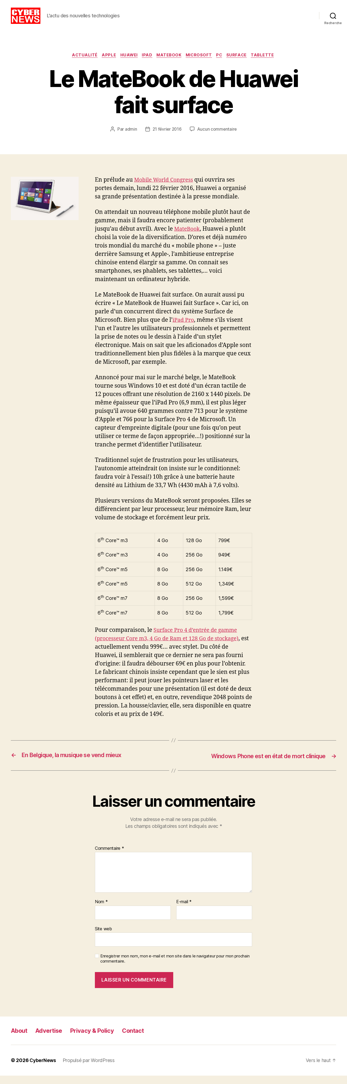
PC (223, 63)
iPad (146, 63)
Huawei (126, 63)
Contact (143, 1039)
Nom (101, 910)
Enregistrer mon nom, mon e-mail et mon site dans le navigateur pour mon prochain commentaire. (174, 967)
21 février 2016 (167, 138)
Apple (105, 63)
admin (130, 138)
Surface (241, 63)
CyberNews (43, 1069)
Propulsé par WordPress (90, 1069)
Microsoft (200, 63)
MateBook (169, 63)
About (20, 1039)
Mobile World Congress (165, 188)
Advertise (53, 1039)
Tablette (268, 63)
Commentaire (109, 856)
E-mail (184, 910)
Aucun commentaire (218, 138)
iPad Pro (184, 328)
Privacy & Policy (99, 1039)
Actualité (80, 63)
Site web (103, 937)
